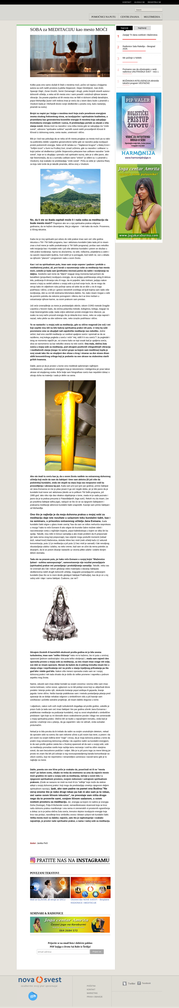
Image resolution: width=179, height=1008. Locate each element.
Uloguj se (139, 2)
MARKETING (92, 993)
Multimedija (152, 17)
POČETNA (91, 986)
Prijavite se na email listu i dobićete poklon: (70, 943)
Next (109, 887)
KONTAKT (91, 990)
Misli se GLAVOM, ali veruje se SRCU (47, 899)
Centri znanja (129, 17)
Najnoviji (124, 28)
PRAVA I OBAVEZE (95, 997)
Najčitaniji (142, 28)
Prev (32, 887)
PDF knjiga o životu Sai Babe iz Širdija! (70, 947)
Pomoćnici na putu (103, 17)
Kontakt (127, 2)
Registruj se (154, 2)
